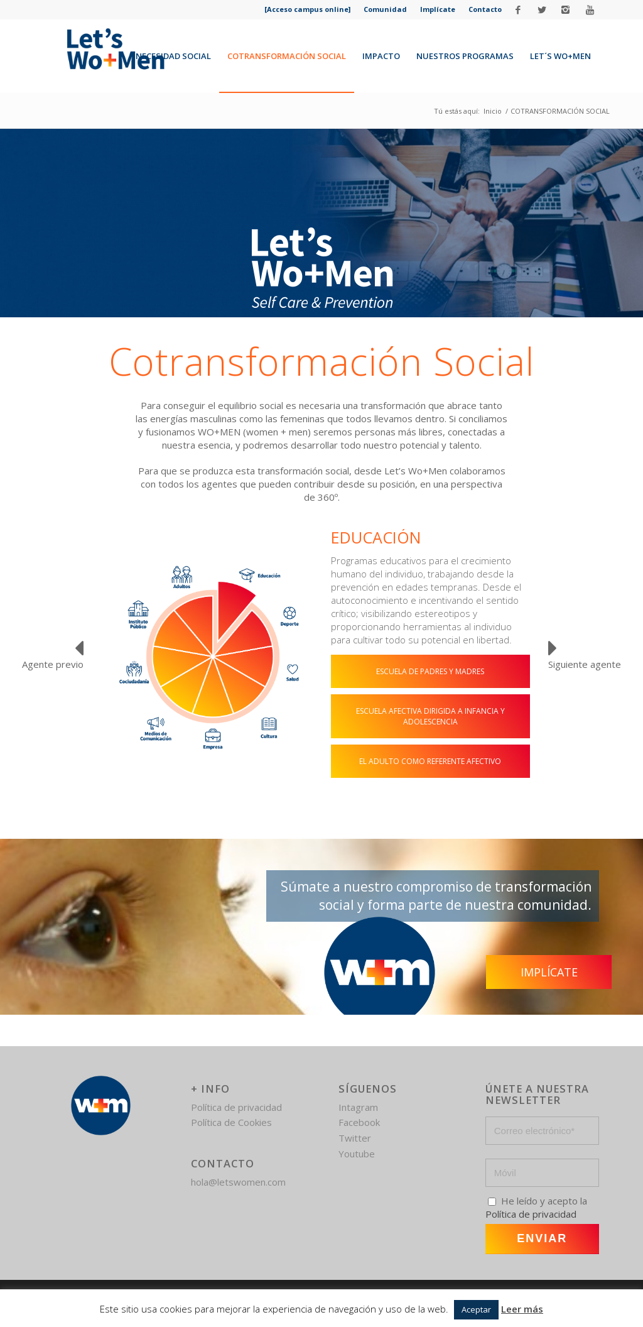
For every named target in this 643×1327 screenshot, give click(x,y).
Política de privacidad (236, 1107)
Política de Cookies (231, 1122)
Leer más (522, 1308)
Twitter (354, 1138)
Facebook (359, 1122)
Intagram (358, 1107)
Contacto (485, 9)
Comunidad (385, 9)
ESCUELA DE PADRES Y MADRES (430, 671)
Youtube (356, 1153)
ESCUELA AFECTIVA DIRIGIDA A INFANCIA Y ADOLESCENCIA (430, 716)
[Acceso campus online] (307, 9)
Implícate (437, 9)
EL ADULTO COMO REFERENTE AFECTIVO (430, 761)
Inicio (493, 111)
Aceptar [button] (476, 1309)
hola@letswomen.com (238, 1182)
